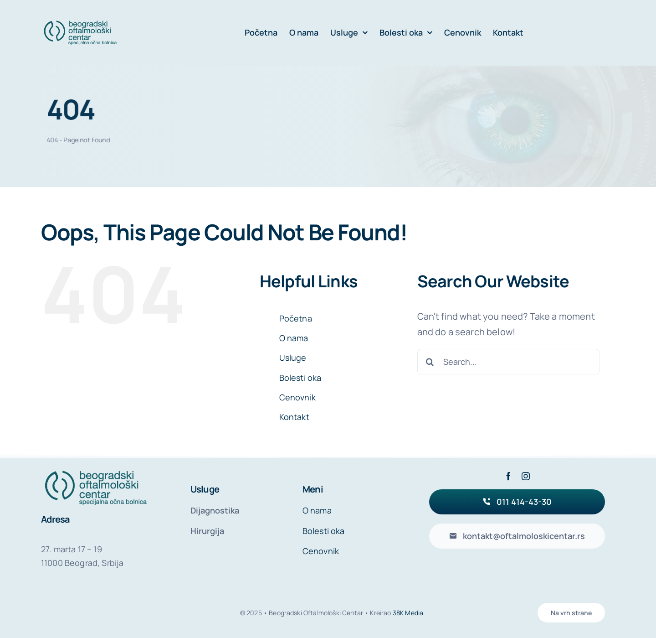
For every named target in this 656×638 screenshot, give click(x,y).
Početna (295, 318)
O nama (293, 337)
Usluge (293, 357)
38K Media (408, 612)
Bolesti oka (300, 377)
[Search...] (508, 361)
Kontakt (294, 416)
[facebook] (508, 476)
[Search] (430, 361)
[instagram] (526, 476)
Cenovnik (297, 397)
